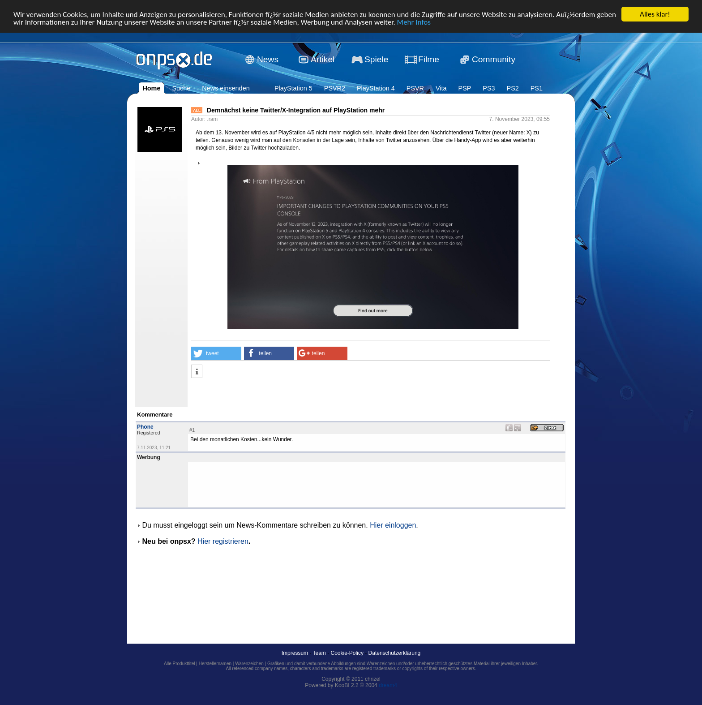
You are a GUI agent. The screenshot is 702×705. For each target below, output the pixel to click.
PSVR (415, 88)
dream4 (388, 685)
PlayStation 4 (376, 88)
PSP (464, 88)
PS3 (489, 88)
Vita (441, 88)
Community (493, 59)
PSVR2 (334, 88)
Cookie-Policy (347, 653)
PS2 (513, 88)
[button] (216, 353)
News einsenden (225, 88)
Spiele (376, 59)
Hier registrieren (222, 541)
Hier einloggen (393, 525)
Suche (181, 88)
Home (151, 88)
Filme (428, 59)
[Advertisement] (296, 394)
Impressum (295, 653)
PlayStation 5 (293, 88)
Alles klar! (655, 14)
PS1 (537, 88)
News (267, 59)
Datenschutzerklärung (394, 653)
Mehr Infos (414, 22)
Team (319, 653)
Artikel (322, 59)
